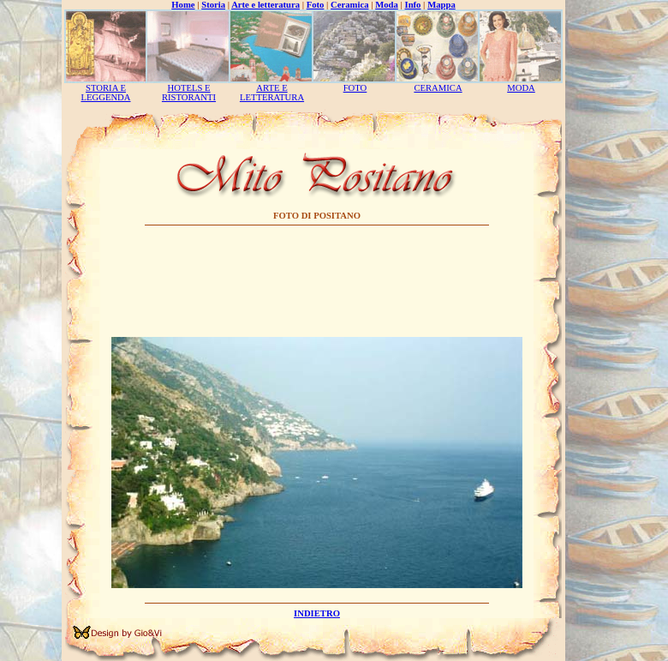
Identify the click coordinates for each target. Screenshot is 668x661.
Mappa (441, 4)
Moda (386, 4)
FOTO (355, 88)
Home (182, 4)
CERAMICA (438, 88)
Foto (316, 4)
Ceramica (349, 4)
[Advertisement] (317, 283)
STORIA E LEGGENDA (105, 92)
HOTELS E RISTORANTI (189, 92)
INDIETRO (317, 613)
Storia (213, 4)
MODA (521, 88)
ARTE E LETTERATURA (272, 92)
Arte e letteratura (265, 4)
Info (413, 4)
